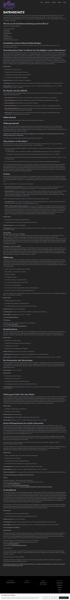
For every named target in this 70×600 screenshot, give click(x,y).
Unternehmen (47, 2)
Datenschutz (59, 587)
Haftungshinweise (59, 582)
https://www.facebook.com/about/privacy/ (20, 485)
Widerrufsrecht (59, 585)
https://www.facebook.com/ (14, 483)
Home (41, 2)
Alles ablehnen (54, 597)
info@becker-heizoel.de (10, 582)
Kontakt (64, 2)
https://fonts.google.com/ (14, 543)
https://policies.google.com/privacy (19, 545)
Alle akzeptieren (64, 597)
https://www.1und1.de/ (13, 324)
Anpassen (46, 597)
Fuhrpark (59, 2)
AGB (59, 591)
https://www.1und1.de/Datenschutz (19, 326)
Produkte (54, 2)
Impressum (59, 589)
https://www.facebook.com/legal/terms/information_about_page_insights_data (36, 486)
